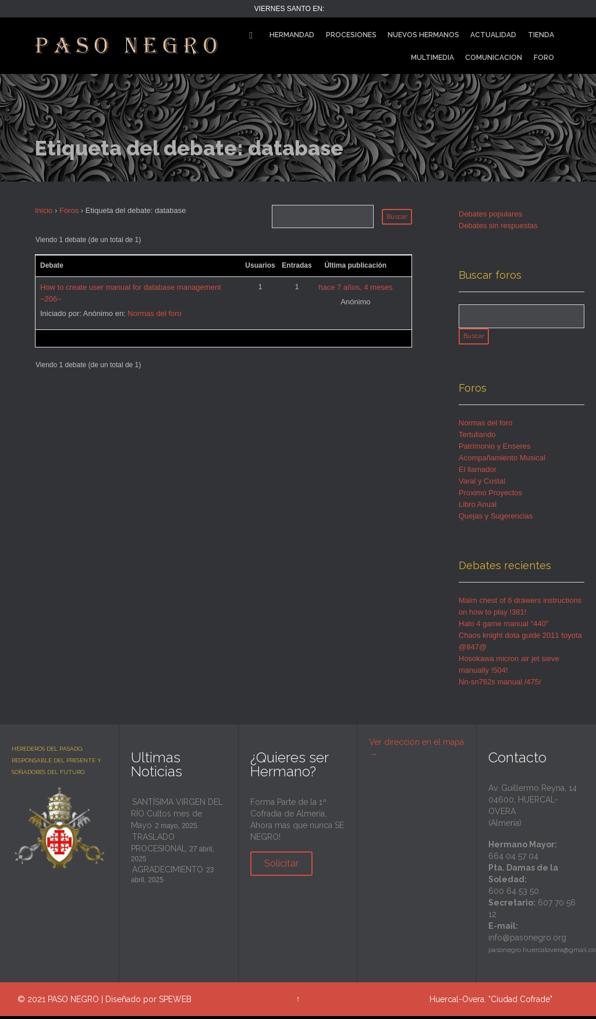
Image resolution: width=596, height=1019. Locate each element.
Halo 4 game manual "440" (504, 626)
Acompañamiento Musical (502, 460)
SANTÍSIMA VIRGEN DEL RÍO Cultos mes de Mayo (177, 816)
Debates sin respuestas (498, 225)
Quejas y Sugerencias (496, 518)
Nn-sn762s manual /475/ (500, 684)
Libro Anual (477, 507)
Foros (69, 210)
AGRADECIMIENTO (167, 872)
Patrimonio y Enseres (495, 449)
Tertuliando (477, 437)
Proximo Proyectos (490, 495)
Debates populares (490, 214)
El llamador (477, 472)
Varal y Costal (482, 484)
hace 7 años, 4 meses (355, 287)
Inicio (43, 210)
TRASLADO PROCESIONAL (158, 845)
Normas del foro (154, 313)
